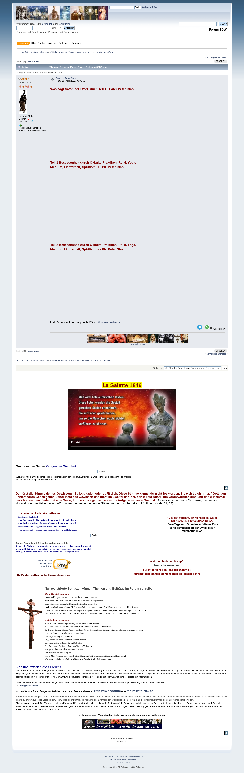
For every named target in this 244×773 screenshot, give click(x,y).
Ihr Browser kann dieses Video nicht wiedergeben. (122, 419)
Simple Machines (135, 757)
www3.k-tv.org (45, 560)
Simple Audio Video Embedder (123, 759)
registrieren (64, 24)
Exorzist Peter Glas (66, 78)
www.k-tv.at (46, 566)
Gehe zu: (158, 368)
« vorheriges (211, 57)
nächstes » (223, 57)
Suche (20, 466)
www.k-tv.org (45, 563)
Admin (25, 78)
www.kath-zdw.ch (137, 344)
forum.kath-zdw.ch (140, 691)
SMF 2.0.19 (109, 757)
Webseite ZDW (149, 7)
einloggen (47, 24)
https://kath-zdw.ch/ (108, 322)
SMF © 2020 (121, 757)
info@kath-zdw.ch (29, 685)
